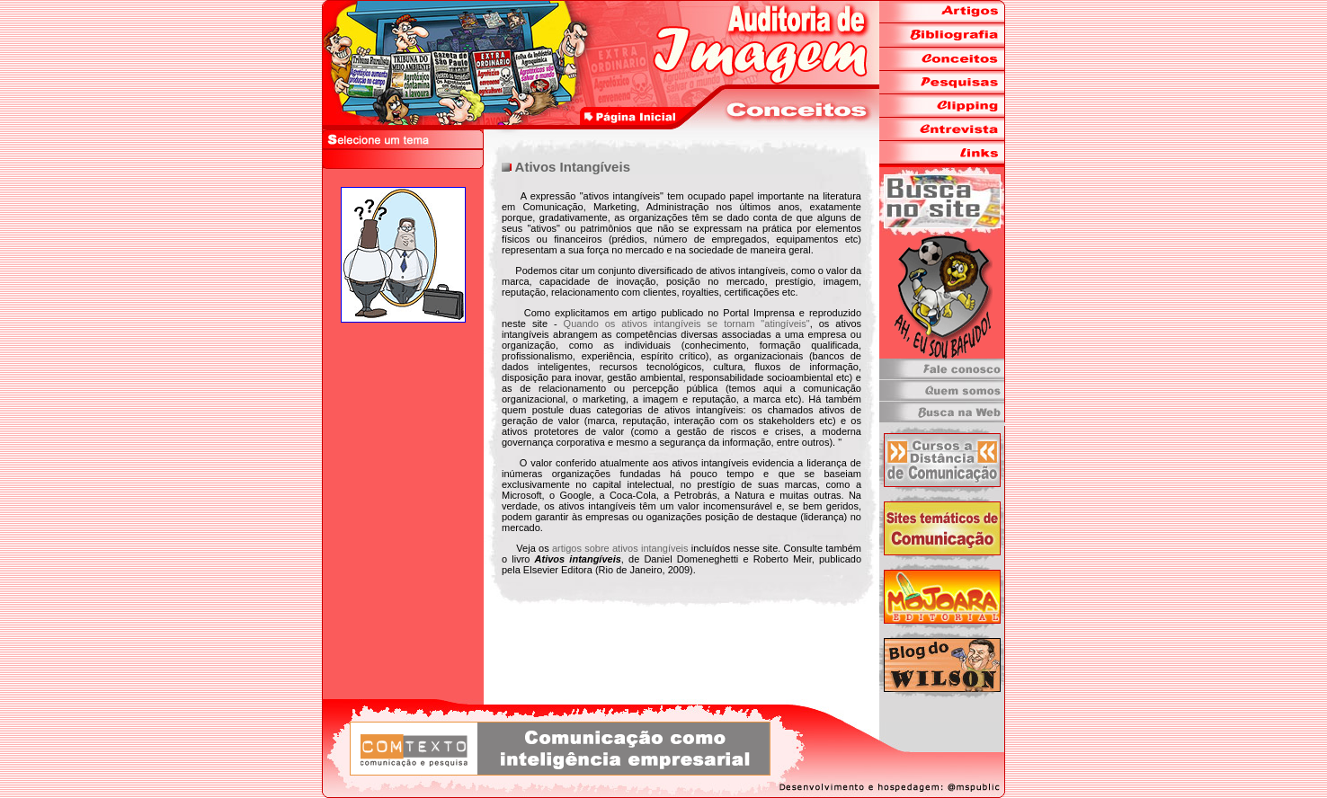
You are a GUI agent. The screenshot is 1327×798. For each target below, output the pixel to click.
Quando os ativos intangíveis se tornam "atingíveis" (687, 323)
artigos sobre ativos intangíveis (620, 548)
